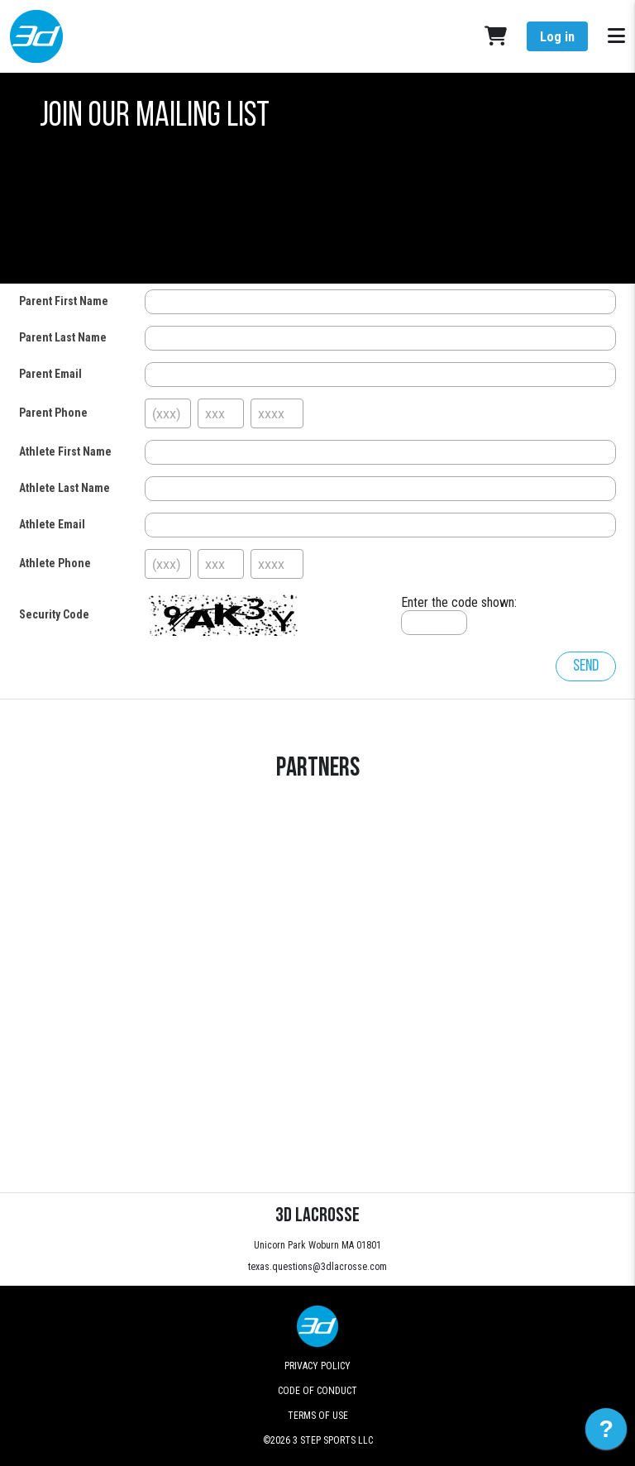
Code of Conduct (317, 1391)
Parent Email (50, 373)
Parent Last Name (63, 337)
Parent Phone (53, 412)
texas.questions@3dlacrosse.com (317, 1267)
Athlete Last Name (64, 487)
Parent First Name (63, 301)
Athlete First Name (65, 451)
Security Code (54, 614)
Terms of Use (318, 1415)
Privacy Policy (317, 1366)
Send (586, 666)
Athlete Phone (55, 563)
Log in (557, 37)
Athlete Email (52, 524)
